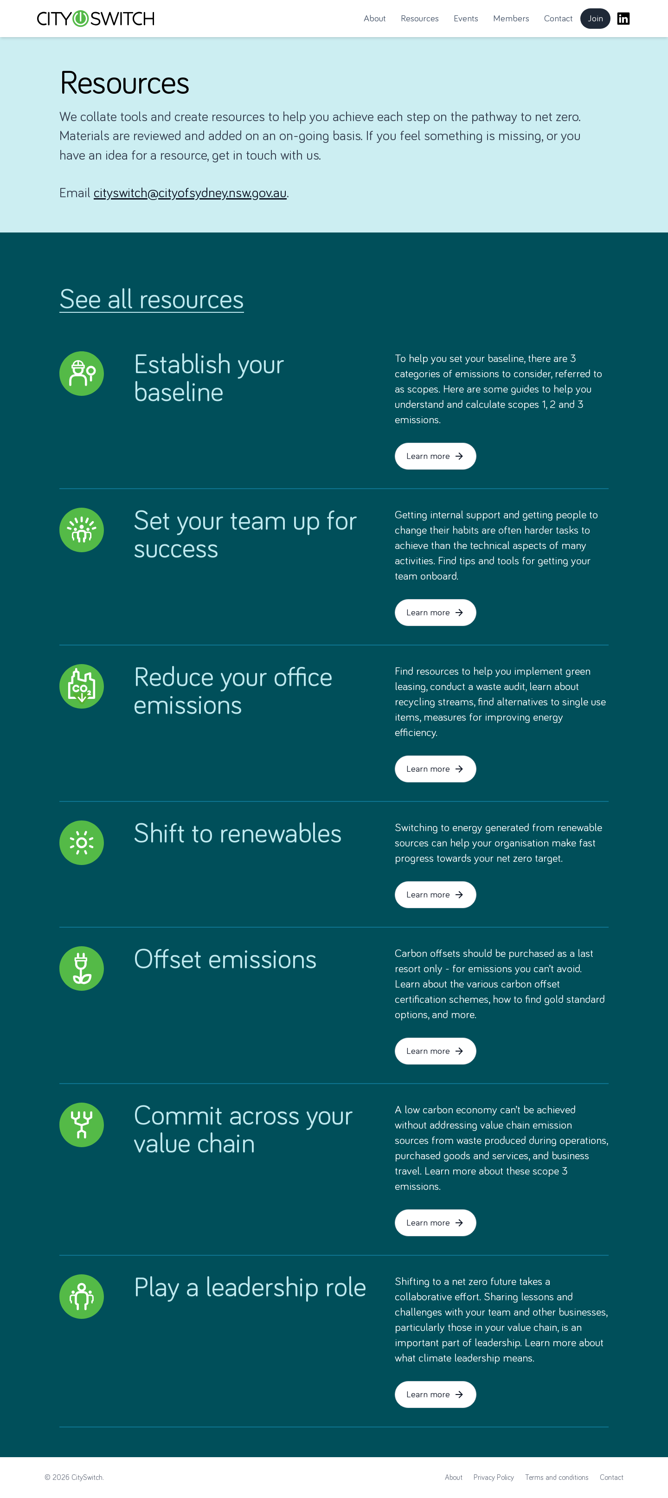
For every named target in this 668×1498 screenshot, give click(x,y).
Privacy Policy (494, 1477)
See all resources (151, 300)
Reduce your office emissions (233, 692)
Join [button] (599, 21)
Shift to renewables (238, 834)
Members (511, 18)
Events (466, 18)
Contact (558, 18)
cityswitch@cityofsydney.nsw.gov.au (190, 193)
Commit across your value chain (243, 1130)
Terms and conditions (557, 1477)
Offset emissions (225, 960)
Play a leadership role (250, 1288)
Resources (420, 18)
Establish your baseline (209, 379)
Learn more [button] (435, 456)
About (375, 18)
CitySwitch (87, 1477)
